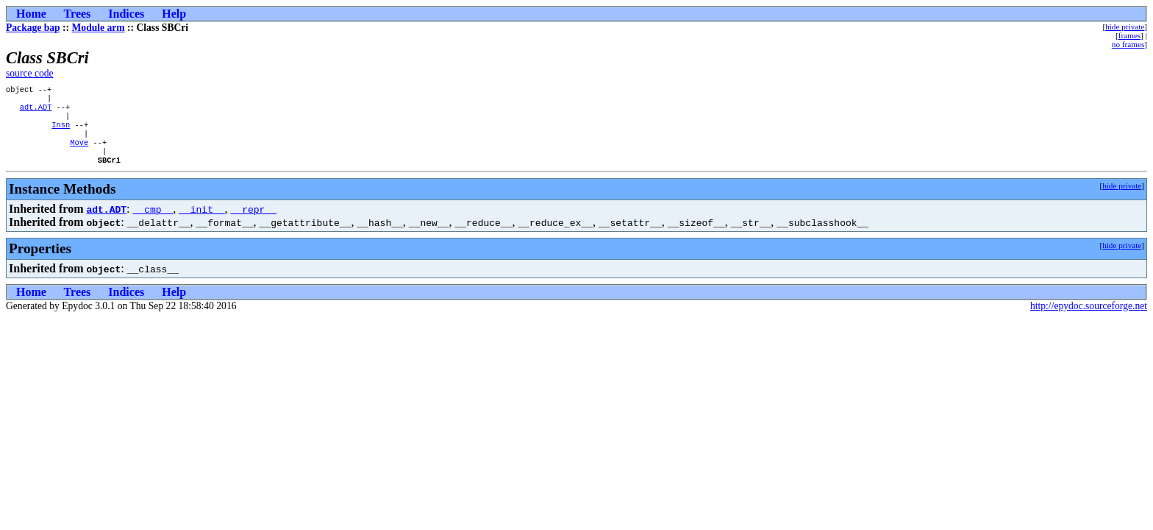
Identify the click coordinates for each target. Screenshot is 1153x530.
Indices (126, 13)
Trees (77, 13)
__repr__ (253, 222)
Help (174, 13)
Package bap (33, 27)
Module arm (98, 27)
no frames (1128, 44)
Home (31, 13)
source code (30, 73)
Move (79, 152)
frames (1129, 35)
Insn (60, 132)
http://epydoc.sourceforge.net (1088, 319)
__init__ (201, 222)
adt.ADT (36, 111)
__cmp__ (153, 222)
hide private (1124, 26)
